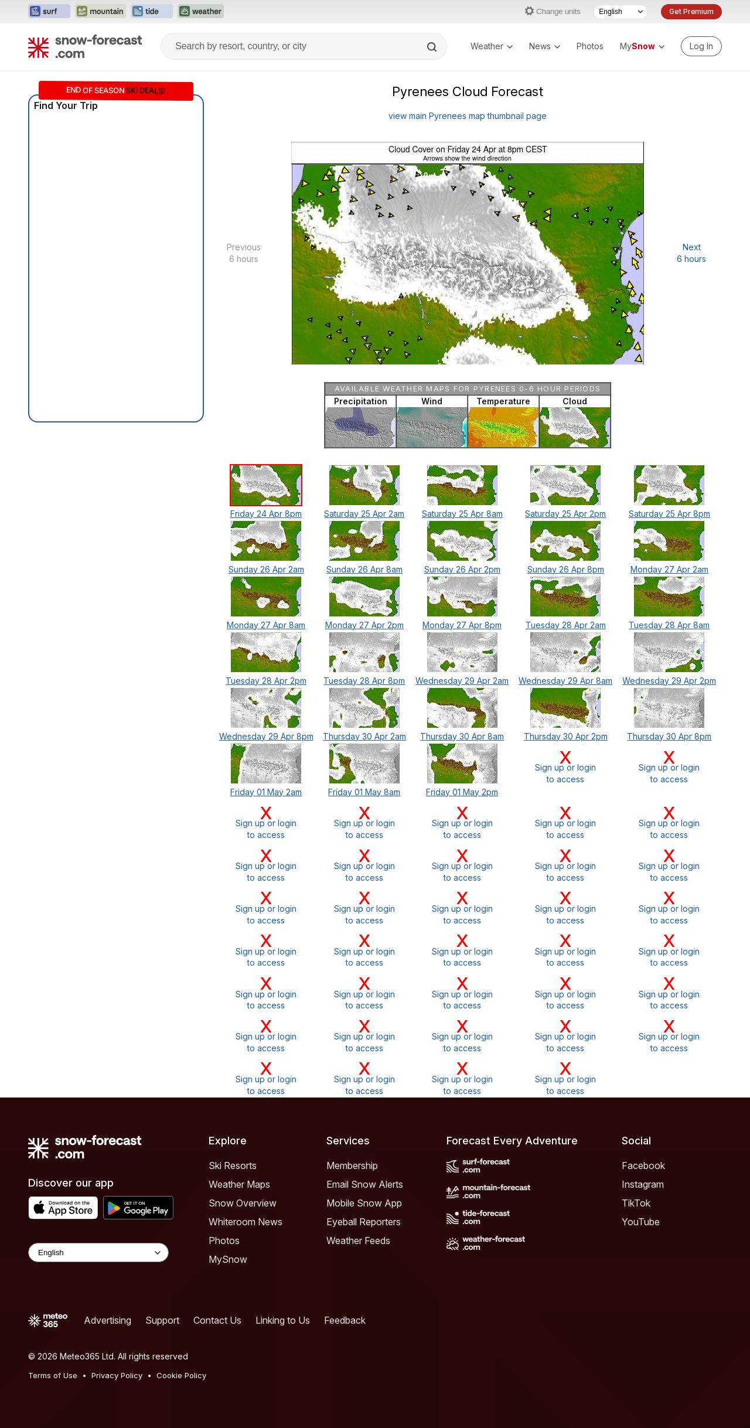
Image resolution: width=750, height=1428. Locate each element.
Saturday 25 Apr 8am (462, 514)
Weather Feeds (358, 1240)
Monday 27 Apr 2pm (364, 625)
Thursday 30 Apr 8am (462, 736)
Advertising (107, 1320)
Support (162, 1320)
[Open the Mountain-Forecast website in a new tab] (100, 11)
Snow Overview (243, 1203)
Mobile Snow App (364, 1203)
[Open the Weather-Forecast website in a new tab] (201, 11)
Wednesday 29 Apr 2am (462, 681)
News (544, 46)
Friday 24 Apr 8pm (266, 514)
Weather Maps (239, 1184)
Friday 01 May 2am (266, 792)
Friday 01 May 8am (364, 792)
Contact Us (217, 1320)
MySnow (228, 1259)
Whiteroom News (245, 1222)
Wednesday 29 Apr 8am (565, 681)
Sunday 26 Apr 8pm (565, 569)
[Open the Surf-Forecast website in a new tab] (49, 11)
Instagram (643, 1184)
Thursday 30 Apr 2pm (566, 736)
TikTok (636, 1203)
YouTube (641, 1222)
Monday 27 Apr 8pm (462, 625)
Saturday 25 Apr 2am (364, 514)
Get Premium (691, 11)
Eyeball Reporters (363, 1222)
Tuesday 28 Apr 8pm (364, 681)
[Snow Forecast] (85, 46)
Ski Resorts (233, 1165)
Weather (492, 46)
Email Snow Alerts (364, 1184)
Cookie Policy (181, 1375)
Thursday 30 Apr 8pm (669, 736)
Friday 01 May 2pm (462, 792)
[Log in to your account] (701, 46)
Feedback (345, 1320)
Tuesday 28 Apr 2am (566, 625)
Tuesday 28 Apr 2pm (266, 681)
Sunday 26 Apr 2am (266, 569)
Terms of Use (52, 1375)
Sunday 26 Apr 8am (364, 569)
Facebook (643, 1165)
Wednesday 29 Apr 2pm (669, 681)
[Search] (433, 46)
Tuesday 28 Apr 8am (669, 625)
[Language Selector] (620, 11)
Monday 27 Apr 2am (669, 569)
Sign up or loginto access (565, 766)
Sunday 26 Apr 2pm (462, 569)
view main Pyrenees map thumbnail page (467, 116)
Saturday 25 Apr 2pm (565, 514)
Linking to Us (282, 1320)
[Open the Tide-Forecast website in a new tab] (152, 11)
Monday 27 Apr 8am (266, 625)
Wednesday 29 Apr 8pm (266, 736)
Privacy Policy (116, 1375)
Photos (590, 46)
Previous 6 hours (244, 253)
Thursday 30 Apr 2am (364, 736)
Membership (352, 1165)
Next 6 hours (691, 253)
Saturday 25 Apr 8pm (669, 514)
